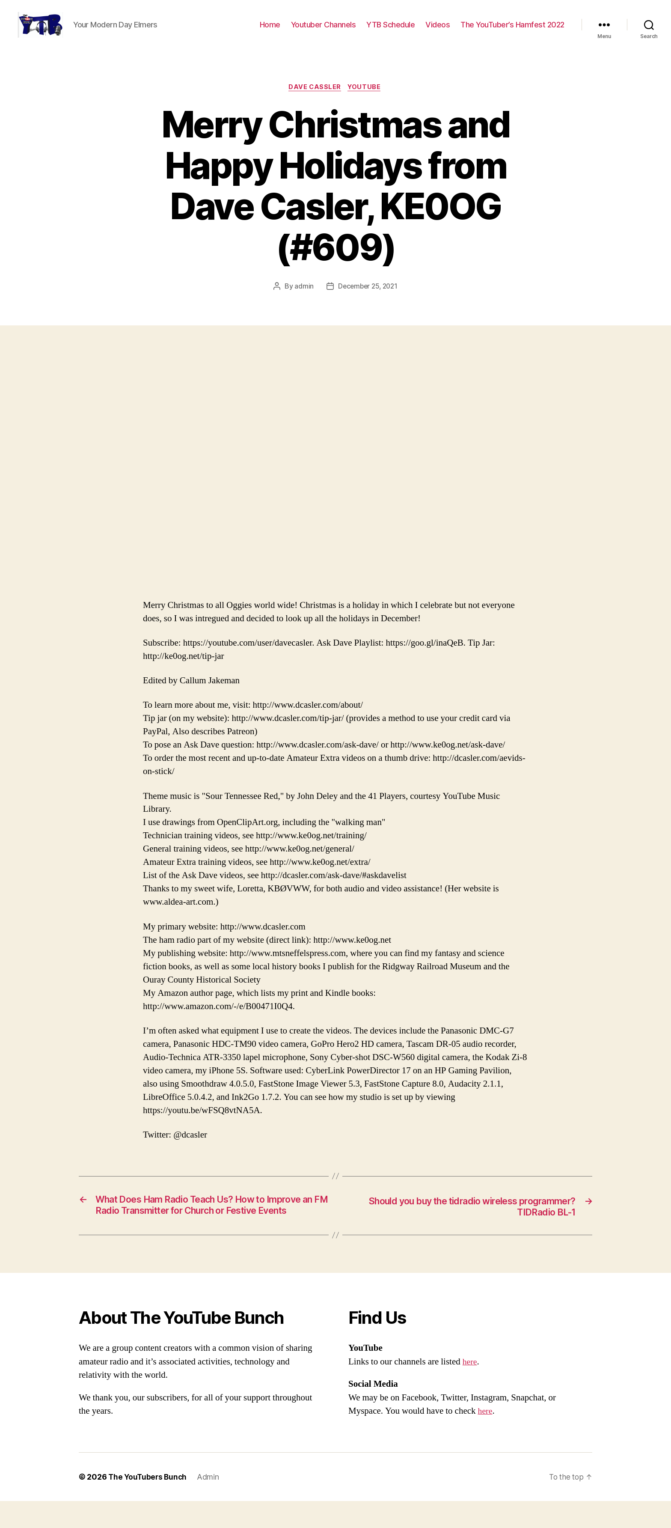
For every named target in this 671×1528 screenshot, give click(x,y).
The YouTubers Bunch (148, 1503)
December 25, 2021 (367, 299)
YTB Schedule (390, 31)
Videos (437, 31)
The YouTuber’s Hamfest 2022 (512, 31)
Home (270, 31)
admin (302, 299)
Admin (210, 1503)
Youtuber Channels (323, 31)
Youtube (366, 100)
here (470, 1388)
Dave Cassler (314, 100)
